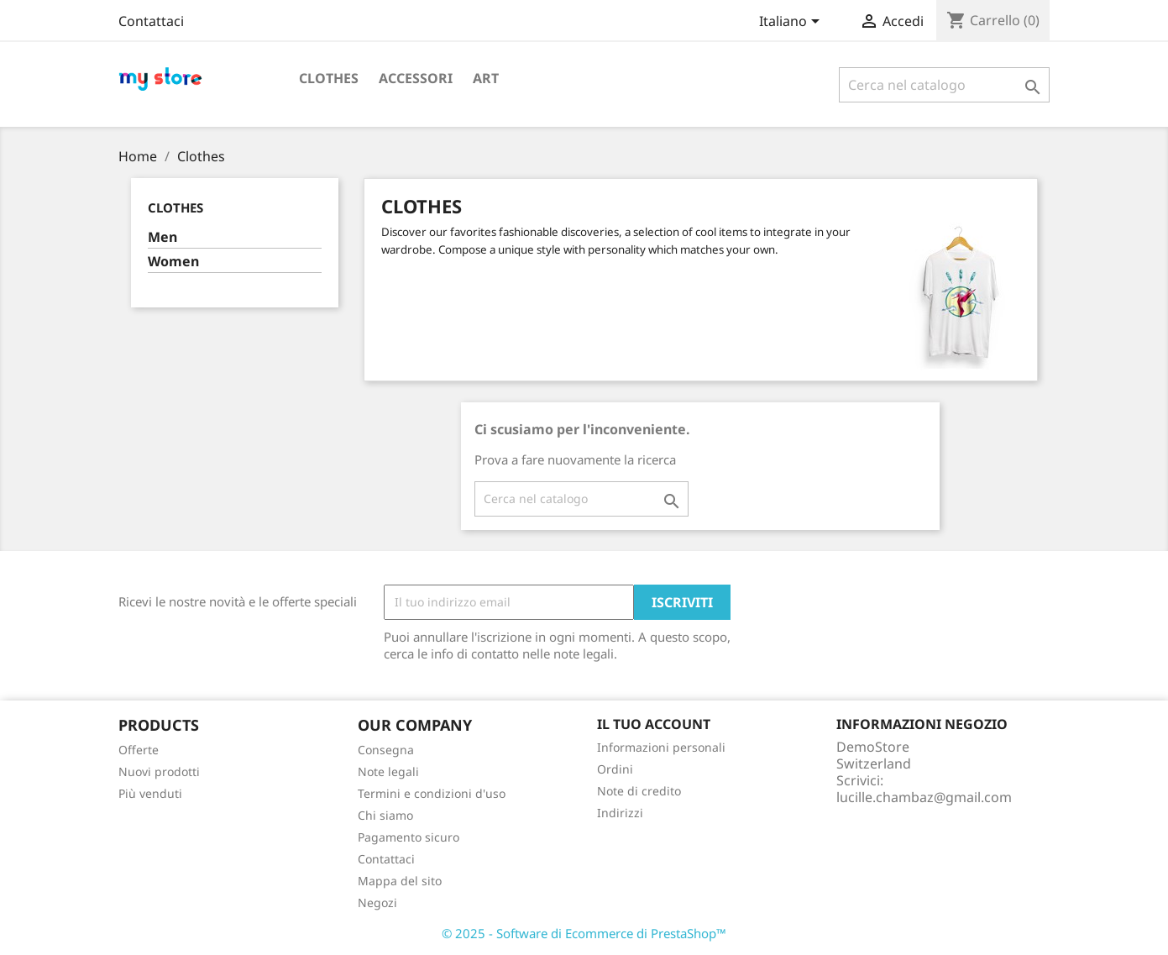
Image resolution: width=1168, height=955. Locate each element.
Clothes (329, 78)
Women (173, 261)
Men (162, 237)
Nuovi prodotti (159, 771)
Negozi (377, 902)
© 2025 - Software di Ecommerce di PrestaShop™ (584, 933)
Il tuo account (653, 724)
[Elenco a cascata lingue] (792, 23)
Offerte (138, 750)
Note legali (388, 771)
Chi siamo (385, 815)
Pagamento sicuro (408, 837)
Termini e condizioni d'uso (431, 793)
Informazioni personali (661, 747)
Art (486, 78)
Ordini (615, 769)
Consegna (386, 750)
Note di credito (639, 791)
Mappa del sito (400, 881)
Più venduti (150, 793)
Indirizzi (620, 813)
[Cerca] (944, 84)
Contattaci (151, 21)
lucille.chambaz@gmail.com (924, 797)
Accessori (416, 78)
